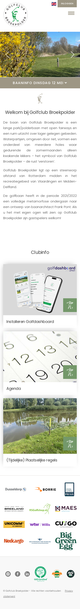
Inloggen (67, 3)
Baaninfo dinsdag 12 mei (40, 82)
